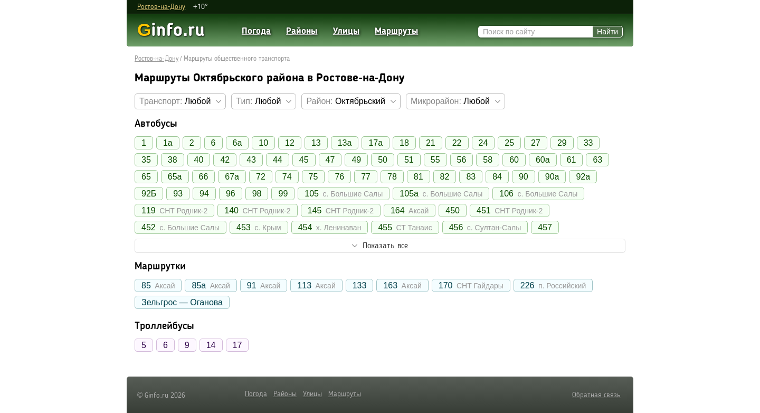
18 (404, 142)
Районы (301, 31)
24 (483, 142)
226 (553, 285)
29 (562, 142)
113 (316, 285)
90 (523, 176)
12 (289, 142)
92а (583, 176)
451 (510, 210)
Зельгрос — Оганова (182, 302)
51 (409, 159)
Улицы (346, 31)
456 (485, 227)
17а (375, 142)
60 (514, 159)
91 (263, 285)
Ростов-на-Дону (161, 7)
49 (356, 159)
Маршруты (396, 31)
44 (277, 159)
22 (457, 142)
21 (430, 142)
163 (402, 285)
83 (471, 176)
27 (535, 142)
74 (287, 176)
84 (497, 176)
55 (435, 159)
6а (237, 142)
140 (257, 210)
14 (211, 345)
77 (365, 176)
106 (538, 193)
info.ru (171, 30)
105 (344, 193)
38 (172, 159)
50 (382, 159)
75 (313, 176)
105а (441, 193)
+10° (200, 7)
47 (330, 159)
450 (452, 210)
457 (545, 227)
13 (316, 142)
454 (330, 227)
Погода (256, 31)
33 (588, 142)
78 (392, 176)
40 (199, 159)
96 (230, 193)
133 (360, 285)
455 (405, 227)
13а (345, 142)
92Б (148, 193)
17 (237, 345)
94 (204, 193)
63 (597, 159)
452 (180, 227)
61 (571, 159)
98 (257, 193)
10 (263, 142)
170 (471, 285)
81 (418, 176)
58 (487, 159)
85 (158, 285)
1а (168, 142)
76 (339, 176)
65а (175, 176)
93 (178, 193)
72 (260, 176)
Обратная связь (596, 395)
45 (304, 159)
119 (174, 210)
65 (146, 176)
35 (146, 159)
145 (341, 210)
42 (225, 159)
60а (543, 159)
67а (232, 176)
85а (211, 285)
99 (283, 193)
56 (462, 159)
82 (445, 176)
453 (258, 227)
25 (509, 142)
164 (410, 210)
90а (552, 176)
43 (251, 159)
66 (203, 176)
